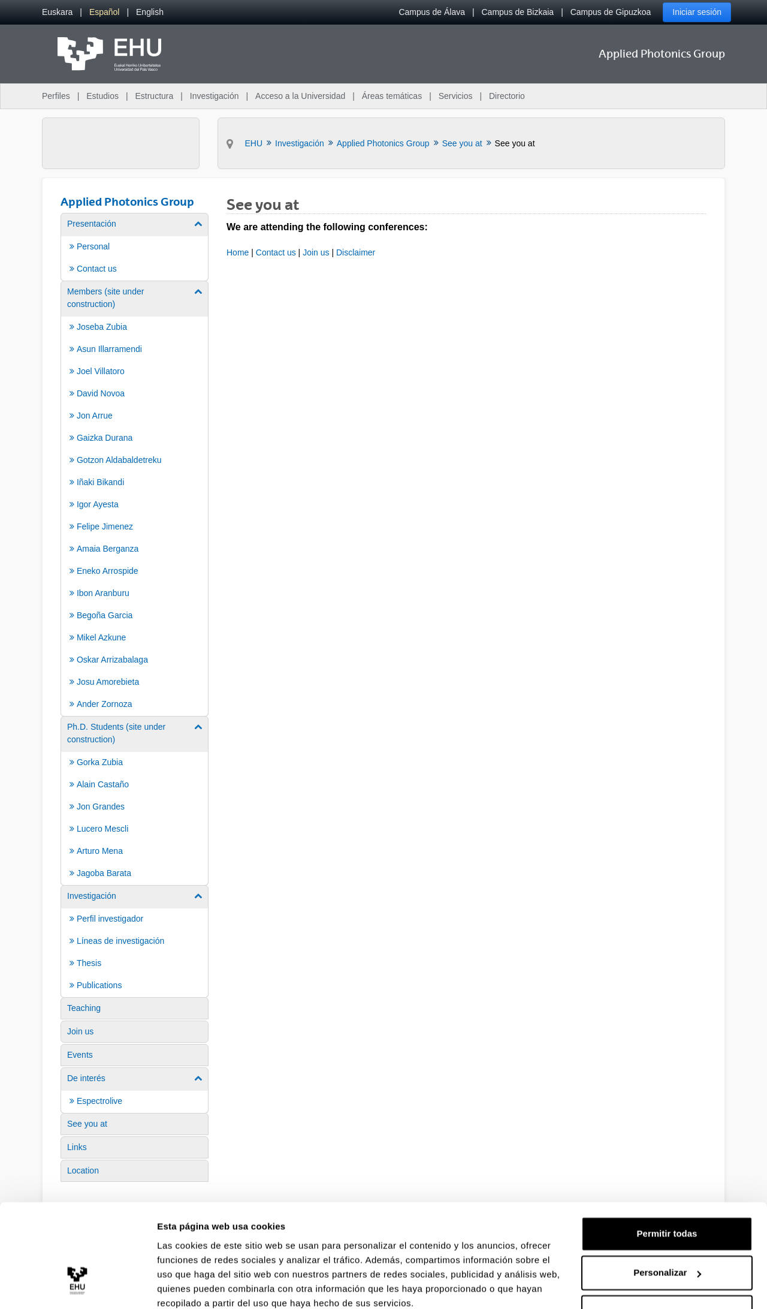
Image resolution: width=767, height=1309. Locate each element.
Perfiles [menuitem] (56, 96)
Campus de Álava (431, 12)
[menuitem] (57, 12)
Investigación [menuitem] (214, 96)
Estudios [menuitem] (102, 96)
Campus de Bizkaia (518, 12)
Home (238, 252)
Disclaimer (355, 252)
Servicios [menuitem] (456, 96)
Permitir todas (667, 1183)
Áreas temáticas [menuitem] (392, 96)
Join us (316, 252)
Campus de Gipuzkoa (610, 12)
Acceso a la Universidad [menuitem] (300, 96)
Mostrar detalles (192, 1285)
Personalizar (667, 1222)
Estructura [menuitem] (154, 96)
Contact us (276, 252)
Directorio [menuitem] (507, 96)
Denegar (667, 1261)
